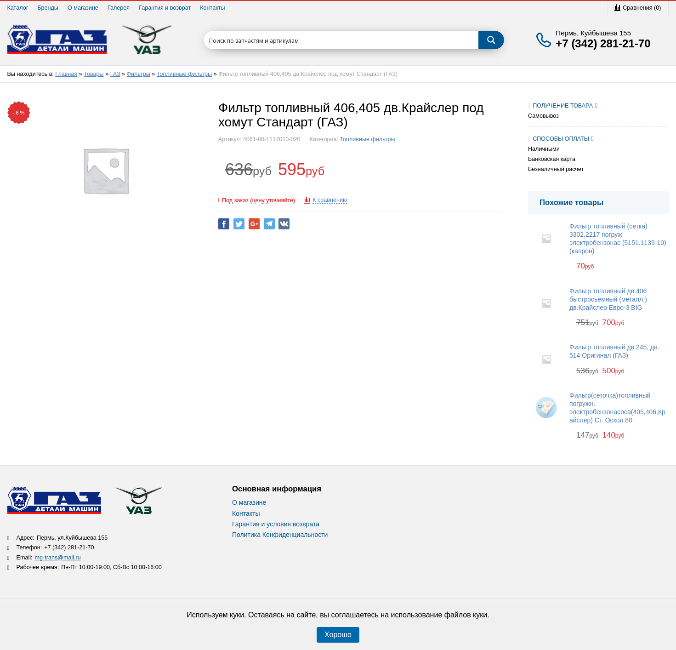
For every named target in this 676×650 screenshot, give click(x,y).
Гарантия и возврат (165, 8)
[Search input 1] (342, 40)
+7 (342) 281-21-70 (603, 43)
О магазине (83, 8)
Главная (66, 74)
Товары (93, 74)
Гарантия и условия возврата (275, 524)
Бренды (47, 8)
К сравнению (329, 200)
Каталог (17, 8)
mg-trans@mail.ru (58, 557)
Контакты (212, 8)
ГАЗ (115, 74)
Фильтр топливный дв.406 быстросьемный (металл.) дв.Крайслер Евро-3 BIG (608, 299)
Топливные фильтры (184, 74)
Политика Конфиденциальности (280, 534)
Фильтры (138, 74)
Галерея (119, 8)
